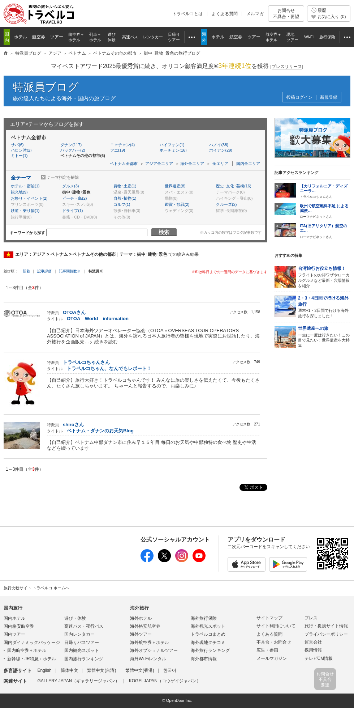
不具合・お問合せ (273, 642)
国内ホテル (14, 618)
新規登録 (328, 97)
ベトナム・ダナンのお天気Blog (100, 430)
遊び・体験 (75, 618)
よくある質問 (225, 14)
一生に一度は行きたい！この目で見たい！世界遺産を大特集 (324, 337)
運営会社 (313, 642)
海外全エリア (192, 163)
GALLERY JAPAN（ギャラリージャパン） (78, 680)
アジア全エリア (159, 163)
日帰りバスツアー (81, 642)
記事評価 (44, 271)
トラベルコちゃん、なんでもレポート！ (109, 368)
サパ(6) (17, 145)
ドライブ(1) (72, 210)
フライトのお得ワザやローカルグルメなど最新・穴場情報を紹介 (324, 277)
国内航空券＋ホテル (26, 650)
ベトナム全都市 (124, 163)
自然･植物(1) (124, 198)
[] (287, 66)
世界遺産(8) (175, 186)
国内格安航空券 (19, 626)
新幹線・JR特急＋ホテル (31, 658)
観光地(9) (19, 192)
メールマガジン (271, 658)
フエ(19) (117, 150)
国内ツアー (14, 634)
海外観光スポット (208, 626)
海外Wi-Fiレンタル (148, 658)
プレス (311, 617)
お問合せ (286, 13)
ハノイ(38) (218, 145)
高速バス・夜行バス (83, 626)
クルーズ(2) (226, 204)
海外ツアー (141, 634)
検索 (164, 232)
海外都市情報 (204, 658)
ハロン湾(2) (21, 150)
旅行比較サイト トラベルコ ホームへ (36, 588)
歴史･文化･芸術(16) (233, 186)
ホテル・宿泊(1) (25, 186)
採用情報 (313, 650)
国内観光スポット (81, 650)
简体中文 (69, 670)
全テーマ (21, 178)
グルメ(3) (70, 186)
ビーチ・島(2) (74, 198)
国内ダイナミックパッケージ (32, 642)
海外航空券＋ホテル (149, 642)
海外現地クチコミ (208, 642)
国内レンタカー (79, 634)
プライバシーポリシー (326, 634)
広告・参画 (267, 650)
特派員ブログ (46, 87)
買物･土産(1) (124, 186)
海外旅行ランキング (210, 650)
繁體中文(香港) (139, 670)
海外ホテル (141, 618)
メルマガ (255, 14)
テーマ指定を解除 (63, 177)
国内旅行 (13, 608)
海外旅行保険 (204, 618)
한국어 (169, 670)
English (44, 670)
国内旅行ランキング (83, 658)
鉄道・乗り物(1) (25, 210)
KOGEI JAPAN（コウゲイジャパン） (165, 680)
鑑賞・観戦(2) (177, 204)
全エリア (220, 163)
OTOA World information (98, 318)
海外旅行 (139, 608)
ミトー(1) (19, 155)
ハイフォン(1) (172, 145)
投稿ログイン (299, 97)
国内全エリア (248, 163)
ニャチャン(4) (122, 145)
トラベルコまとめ (208, 634)
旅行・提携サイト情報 (326, 625)
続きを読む (106, 341)
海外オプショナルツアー (154, 650)
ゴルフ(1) (121, 204)
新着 (27, 271)
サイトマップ (269, 617)
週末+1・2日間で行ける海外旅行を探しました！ (324, 306)
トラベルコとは (187, 14)
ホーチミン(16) (173, 150)
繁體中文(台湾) (101, 670)
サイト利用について (275, 625)
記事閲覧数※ (70, 271)
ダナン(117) (71, 145)
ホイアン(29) (220, 150)
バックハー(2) (72, 150)
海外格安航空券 (145, 626)
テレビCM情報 (319, 658)
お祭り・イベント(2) (29, 198)
